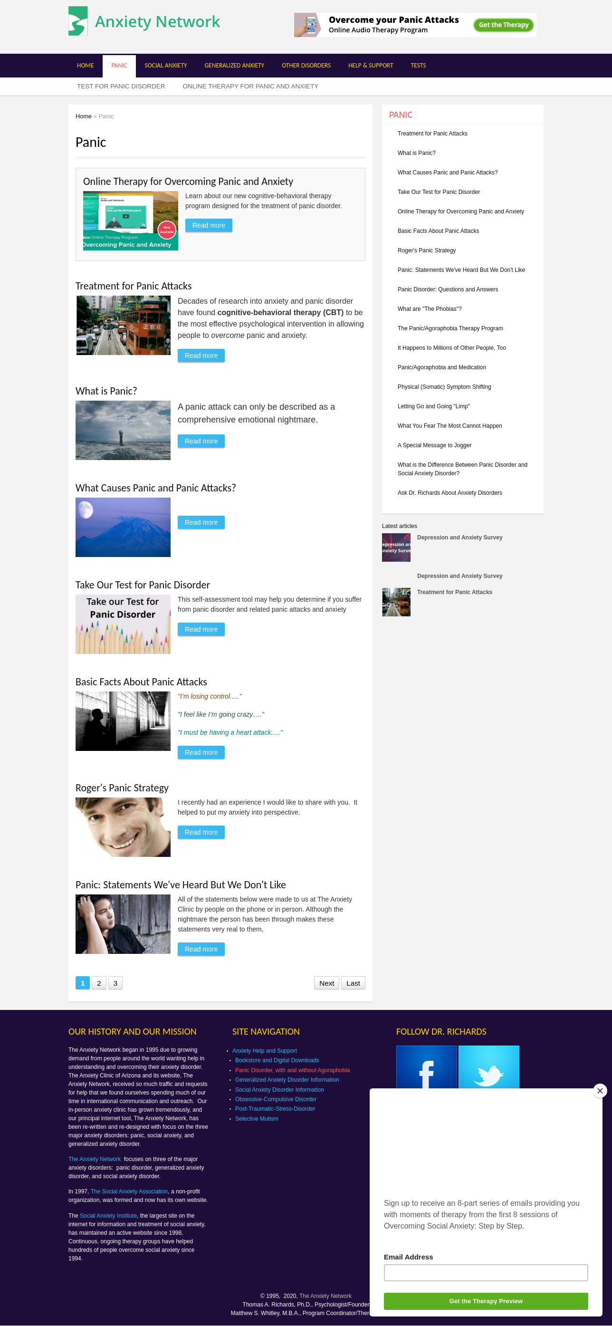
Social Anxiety (166, 65)
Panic (119, 65)
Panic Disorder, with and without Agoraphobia (292, 1070)
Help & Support (370, 65)
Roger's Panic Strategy (122, 787)
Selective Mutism (256, 1118)
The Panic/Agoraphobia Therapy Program (450, 328)
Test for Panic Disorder (121, 86)
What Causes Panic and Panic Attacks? (156, 487)
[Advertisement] (462, 696)
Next (326, 983)
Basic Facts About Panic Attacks (141, 681)
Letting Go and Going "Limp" (434, 406)
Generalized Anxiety (235, 65)
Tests (418, 65)
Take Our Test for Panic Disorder (143, 584)
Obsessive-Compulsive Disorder (275, 1099)
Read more (212, 224)
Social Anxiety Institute (108, 1215)
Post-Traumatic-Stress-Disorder (275, 1108)
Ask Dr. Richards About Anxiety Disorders (450, 493)
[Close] (600, 1091)
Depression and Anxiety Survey (460, 537)
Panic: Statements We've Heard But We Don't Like (181, 884)
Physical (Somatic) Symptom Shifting (444, 387)
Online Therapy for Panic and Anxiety (251, 86)
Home (85, 65)
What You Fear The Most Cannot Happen (450, 426)
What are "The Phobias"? (430, 309)
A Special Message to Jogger (434, 445)
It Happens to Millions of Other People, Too (452, 348)
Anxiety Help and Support (264, 1050)
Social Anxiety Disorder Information (279, 1089)
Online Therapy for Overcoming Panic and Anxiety (188, 181)
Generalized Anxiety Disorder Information (287, 1079)
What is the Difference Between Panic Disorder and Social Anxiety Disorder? (462, 469)
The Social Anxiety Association (129, 1191)
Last (353, 983)
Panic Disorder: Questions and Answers (448, 289)
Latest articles (399, 526)
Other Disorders (306, 65)
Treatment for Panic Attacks (134, 285)
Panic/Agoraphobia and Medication (442, 367)
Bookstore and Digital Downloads (277, 1060)
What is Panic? (106, 390)
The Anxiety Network (95, 1159)
